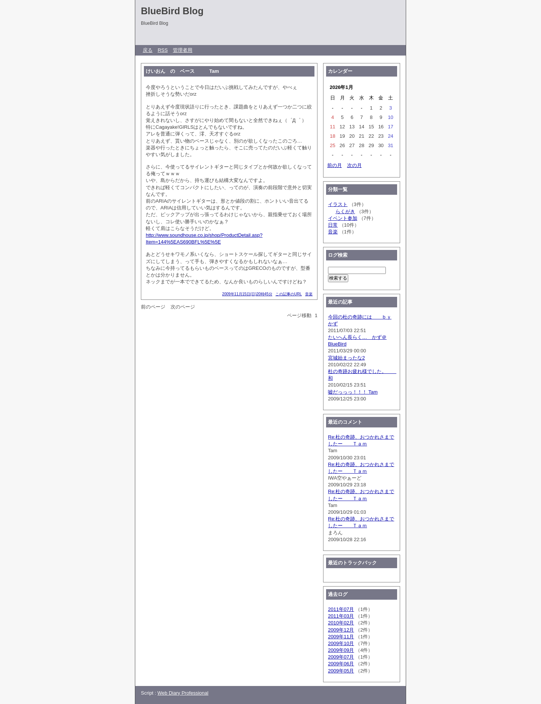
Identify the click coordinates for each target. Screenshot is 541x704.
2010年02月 (341, 623)
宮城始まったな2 (346, 358)
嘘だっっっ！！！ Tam (353, 392)
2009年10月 (341, 643)
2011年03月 (341, 616)
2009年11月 (341, 636)
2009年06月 (341, 663)
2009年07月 (341, 657)
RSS (163, 50)
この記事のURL (288, 294)
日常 (333, 225)
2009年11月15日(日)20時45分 (247, 294)
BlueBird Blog (172, 11)
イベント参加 (342, 218)
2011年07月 (341, 609)
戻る (148, 50)
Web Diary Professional (183, 693)
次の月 (354, 165)
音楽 (309, 294)
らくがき (345, 211)
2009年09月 (341, 650)
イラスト (338, 204)
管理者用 (182, 50)
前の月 (334, 165)
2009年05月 (341, 671)
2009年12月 (341, 630)
